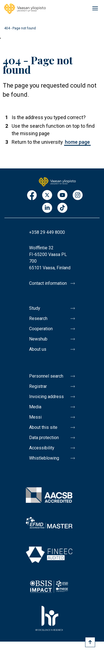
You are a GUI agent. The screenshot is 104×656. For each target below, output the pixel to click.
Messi (35, 417)
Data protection (44, 437)
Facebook (32, 195)
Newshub (38, 339)
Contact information (48, 283)
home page (77, 142)
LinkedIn (47, 208)
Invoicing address (46, 396)
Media (35, 406)
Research (38, 318)
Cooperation (41, 328)
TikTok (62, 208)
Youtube (62, 195)
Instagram (78, 195)
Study (34, 308)
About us (37, 349)
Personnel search (46, 376)
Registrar (38, 386)
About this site (43, 427)
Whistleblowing (44, 458)
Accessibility (41, 447)
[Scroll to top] (90, 642)
